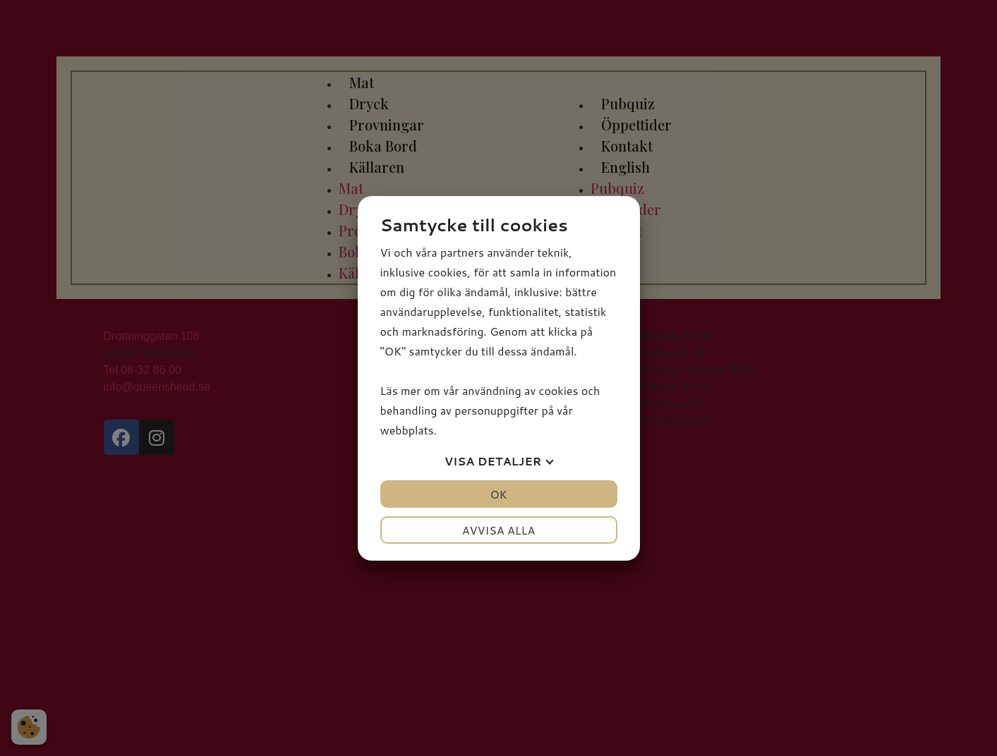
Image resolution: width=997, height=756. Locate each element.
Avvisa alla (499, 530)
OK (498, 494)
